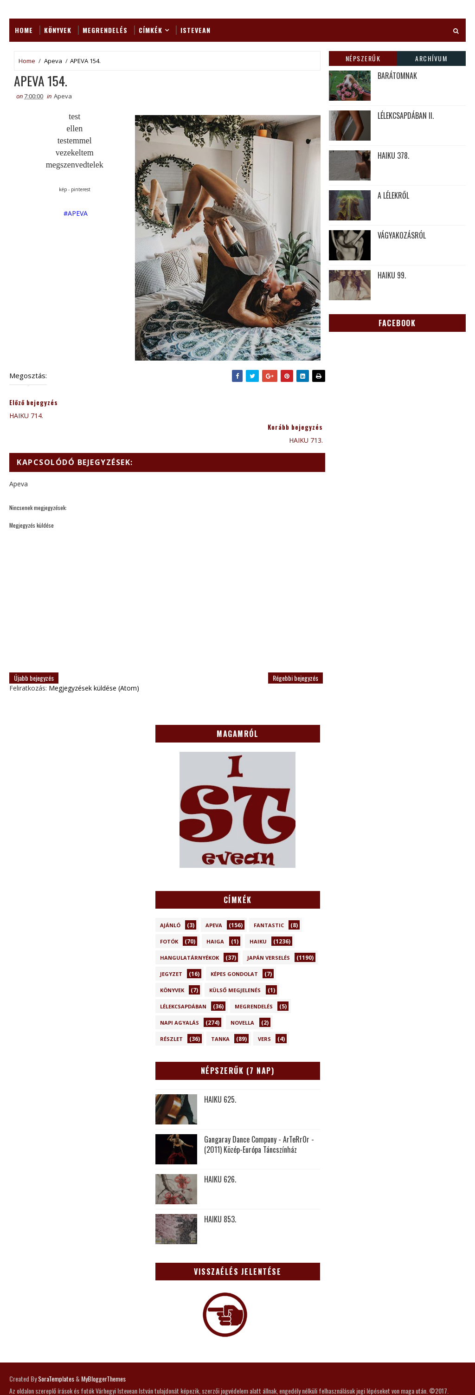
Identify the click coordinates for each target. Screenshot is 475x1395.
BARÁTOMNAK (397, 75)
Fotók (169, 917)
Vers (264, 1015)
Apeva (53, 61)
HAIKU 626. (220, 1155)
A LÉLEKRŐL (393, 195)
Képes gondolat (234, 950)
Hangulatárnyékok (189, 933)
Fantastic (269, 901)
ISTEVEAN (195, 30)
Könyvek (57, 30)
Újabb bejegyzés (34, 654)
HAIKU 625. (220, 1075)
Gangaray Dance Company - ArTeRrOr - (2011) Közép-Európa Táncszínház (259, 1120)
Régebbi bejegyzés (290, 654)
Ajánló (170, 901)
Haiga (215, 917)
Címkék (150, 30)
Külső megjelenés (235, 966)
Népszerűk (363, 58)
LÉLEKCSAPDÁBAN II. (406, 115)
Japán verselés (268, 933)
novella (242, 998)
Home (24, 30)
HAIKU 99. (392, 275)
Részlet (171, 1015)
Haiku (258, 917)
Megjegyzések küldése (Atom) (94, 663)
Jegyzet (171, 950)
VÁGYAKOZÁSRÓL (402, 235)
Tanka (220, 1015)
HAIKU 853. (220, 1195)
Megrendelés (105, 30)
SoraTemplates (56, 1355)
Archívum (431, 58)
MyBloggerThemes (103, 1355)
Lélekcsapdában (183, 982)
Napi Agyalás (179, 998)
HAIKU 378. (393, 155)
